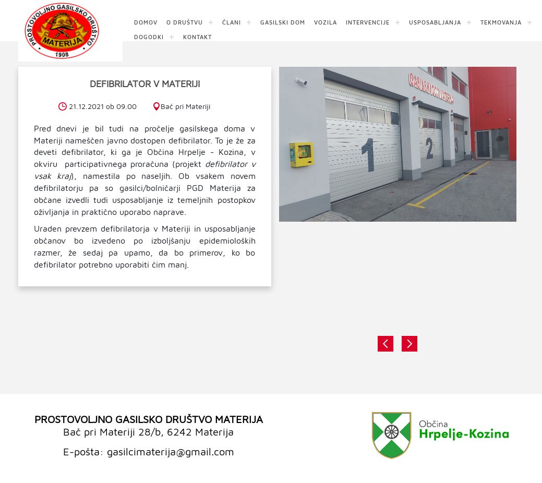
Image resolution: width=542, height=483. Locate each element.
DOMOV (146, 22)
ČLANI (231, 22)
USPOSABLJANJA (435, 22)
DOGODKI (149, 36)
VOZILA (325, 22)
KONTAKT (197, 36)
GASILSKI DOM (282, 22)
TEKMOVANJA (501, 22)
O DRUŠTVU (184, 22)
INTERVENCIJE (368, 22)
